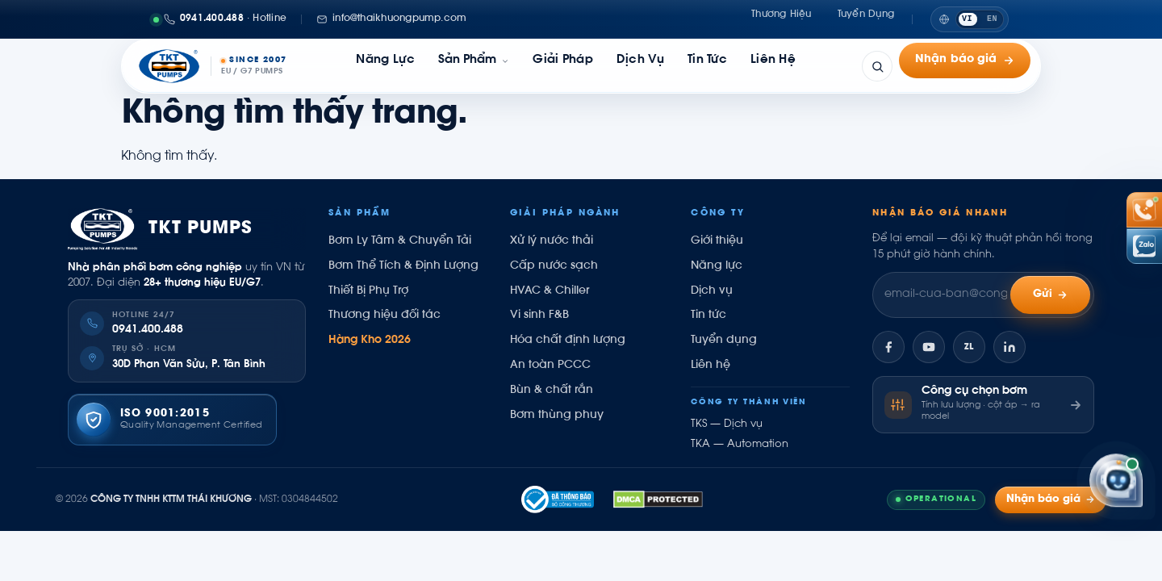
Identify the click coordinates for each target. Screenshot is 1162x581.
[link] (474, 66)
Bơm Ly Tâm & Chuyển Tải (399, 241)
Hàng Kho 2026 (369, 340)
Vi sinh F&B (539, 315)
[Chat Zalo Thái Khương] (1144, 246)
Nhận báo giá (964, 66)
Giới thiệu (717, 241)
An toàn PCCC (550, 365)
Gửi (1050, 295)
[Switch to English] (969, 19)
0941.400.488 (147, 330)
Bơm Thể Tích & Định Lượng (403, 266)
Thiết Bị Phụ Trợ (368, 291)
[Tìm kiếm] (877, 66)
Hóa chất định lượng (567, 340)
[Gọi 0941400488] (219, 19)
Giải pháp (563, 66)
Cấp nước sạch (554, 266)
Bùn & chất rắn (551, 390)
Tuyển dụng (866, 18)
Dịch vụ (640, 66)
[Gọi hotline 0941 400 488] (1144, 210)
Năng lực (385, 66)
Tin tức (707, 66)
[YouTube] (929, 347)
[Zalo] (969, 347)
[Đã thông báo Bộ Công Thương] (557, 499)
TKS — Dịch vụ (727, 424)
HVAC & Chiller (549, 291)
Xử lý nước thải (551, 241)
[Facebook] (888, 347)
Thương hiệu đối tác (384, 315)
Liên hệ (773, 66)
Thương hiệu (781, 18)
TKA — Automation (739, 444)
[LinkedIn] (1009, 347)
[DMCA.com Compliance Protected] (658, 499)
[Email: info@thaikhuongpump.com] (391, 19)
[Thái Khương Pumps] (212, 66)
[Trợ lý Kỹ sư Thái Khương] (1116, 481)
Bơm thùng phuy (557, 415)
